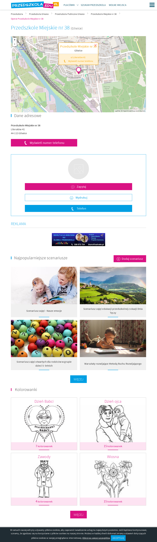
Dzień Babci (44, 401)
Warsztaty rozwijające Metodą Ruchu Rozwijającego (113, 363)
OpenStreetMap (129, 111)
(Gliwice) (77, 28)
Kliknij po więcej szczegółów (96, 537)
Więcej (79, 379)
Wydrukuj (81, 197)
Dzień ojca (113, 401)
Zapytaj (81, 186)
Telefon (81, 208)
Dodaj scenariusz (132, 259)
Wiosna (113, 456)
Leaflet (117, 111)
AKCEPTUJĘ (118, 537)
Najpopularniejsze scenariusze (41, 257)
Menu (152, 5)
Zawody (44, 456)
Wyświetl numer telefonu (47, 143)
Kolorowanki (26, 389)
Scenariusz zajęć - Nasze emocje (44, 310)
